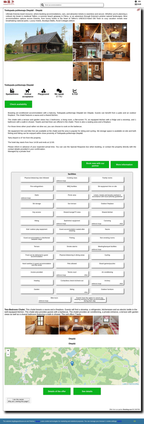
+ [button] (8, 351)
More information (124, 165)
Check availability (18, 104)
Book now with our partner (95, 164)
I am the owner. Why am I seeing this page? (18, 400)
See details (87, 391)
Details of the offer (57, 391)
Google (37, 421)
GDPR (119, 421)
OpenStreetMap (134, 384)
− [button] (8, 354)
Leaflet (124, 384)
